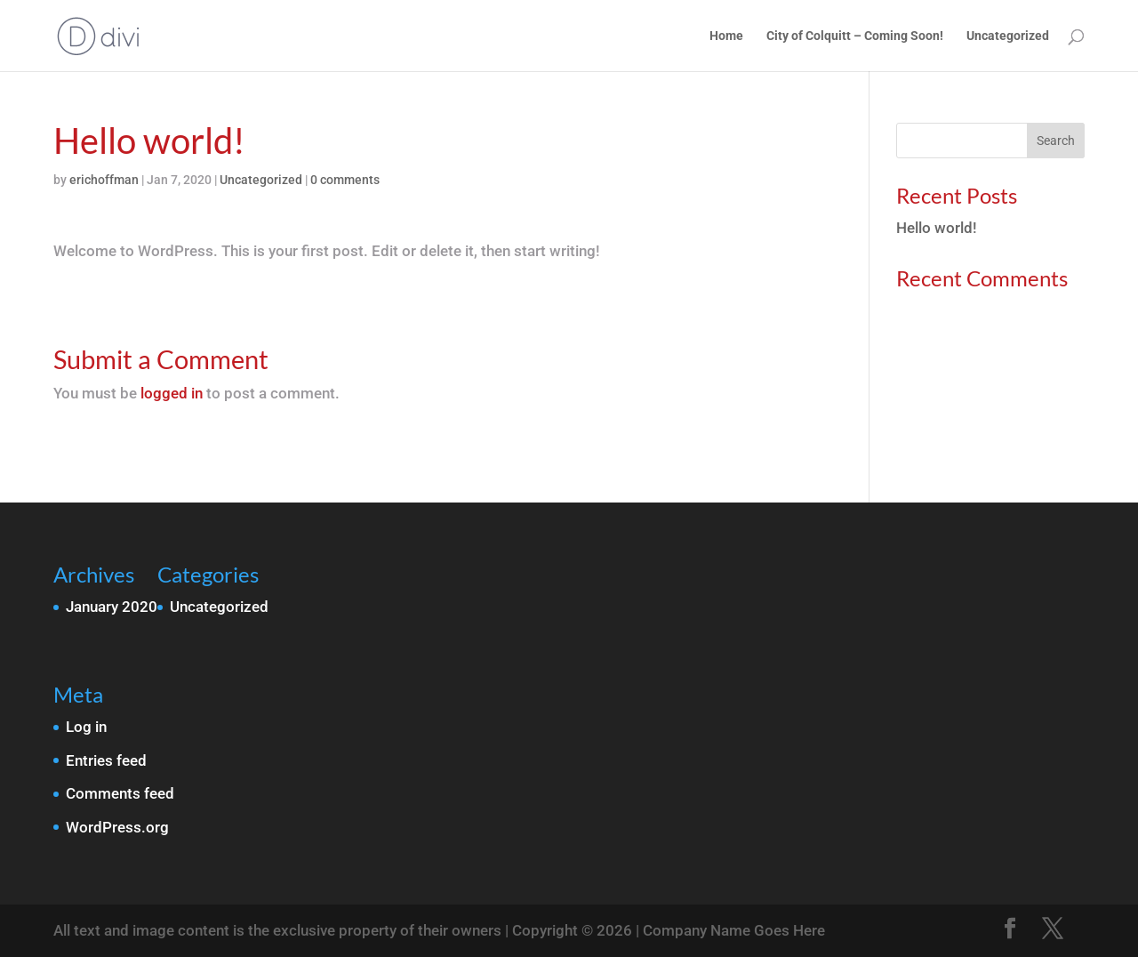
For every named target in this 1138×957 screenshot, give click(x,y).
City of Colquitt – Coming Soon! (854, 36)
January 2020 (111, 606)
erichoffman (104, 180)
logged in (171, 393)
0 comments (345, 180)
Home (726, 36)
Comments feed (120, 793)
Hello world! (936, 228)
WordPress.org (117, 827)
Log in (86, 727)
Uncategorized (1007, 36)
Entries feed (106, 760)
